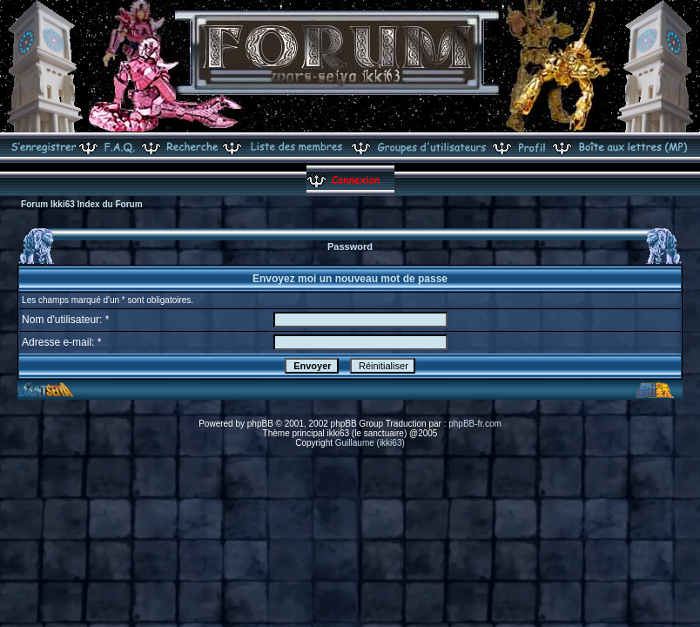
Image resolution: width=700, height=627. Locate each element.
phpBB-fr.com (474, 423)
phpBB (260, 423)
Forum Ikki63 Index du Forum (81, 204)
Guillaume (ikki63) (370, 443)
